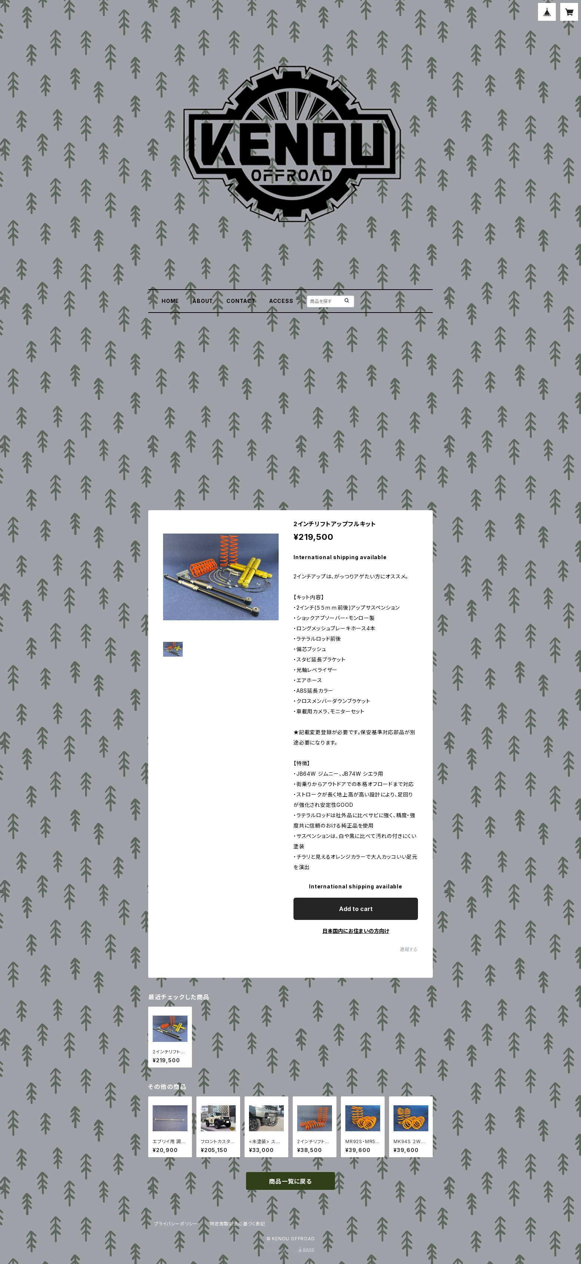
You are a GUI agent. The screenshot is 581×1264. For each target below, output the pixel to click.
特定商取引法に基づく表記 (237, 1224)
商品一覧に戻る (290, 1181)
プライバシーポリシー (176, 1224)
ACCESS (281, 301)
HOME (170, 301)
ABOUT (202, 301)
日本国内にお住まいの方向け (355, 931)
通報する (409, 949)
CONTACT (241, 301)
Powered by (290, 1250)
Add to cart (356, 908)
